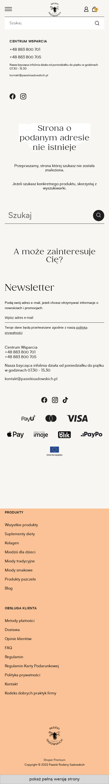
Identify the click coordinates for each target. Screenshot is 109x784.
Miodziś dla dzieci (20, 552)
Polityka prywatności (22, 675)
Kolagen (12, 543)
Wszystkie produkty (21, 525)
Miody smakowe (19, 570)
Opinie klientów (18, 639)
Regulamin (14, 657)
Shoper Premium (54, 760)
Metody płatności (20, 621)
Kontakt (11, 684)
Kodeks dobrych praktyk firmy (30, 693)
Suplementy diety (20, 534)
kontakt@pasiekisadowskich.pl (29, 75)
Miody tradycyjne (20, 561)
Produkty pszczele (20, 579)
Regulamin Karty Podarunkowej (32, 666)
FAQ (8, 648)
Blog (9, 588)
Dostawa (12, 630)
